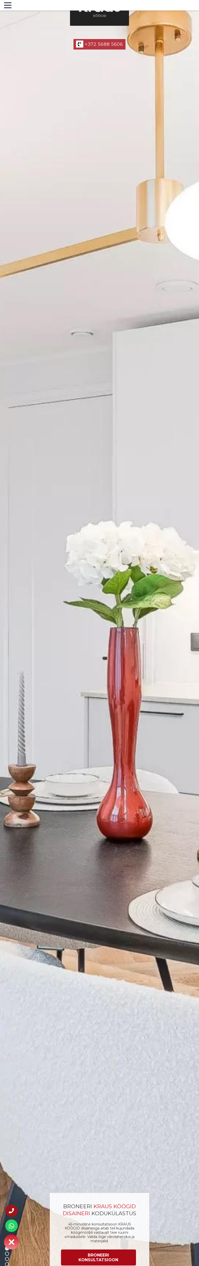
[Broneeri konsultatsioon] (98, 1257)
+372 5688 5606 (99, 44)
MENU (21, 6)
